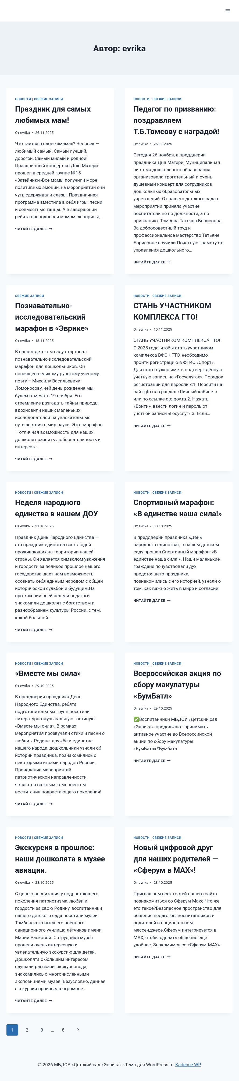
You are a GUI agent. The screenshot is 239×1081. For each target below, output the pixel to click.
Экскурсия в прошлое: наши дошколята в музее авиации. (60, 859)
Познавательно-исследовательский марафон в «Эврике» (51, 317)
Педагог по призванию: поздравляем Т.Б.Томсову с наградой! (176, 120)
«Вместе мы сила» (48, 673)
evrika (25, 132)
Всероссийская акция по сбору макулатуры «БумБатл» (177, 684)
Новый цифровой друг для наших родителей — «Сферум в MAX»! (176, 859)
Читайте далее (33, 229)
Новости (23, 99)
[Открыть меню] (228, 10)
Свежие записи (48, 99)
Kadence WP (188, 1064)
